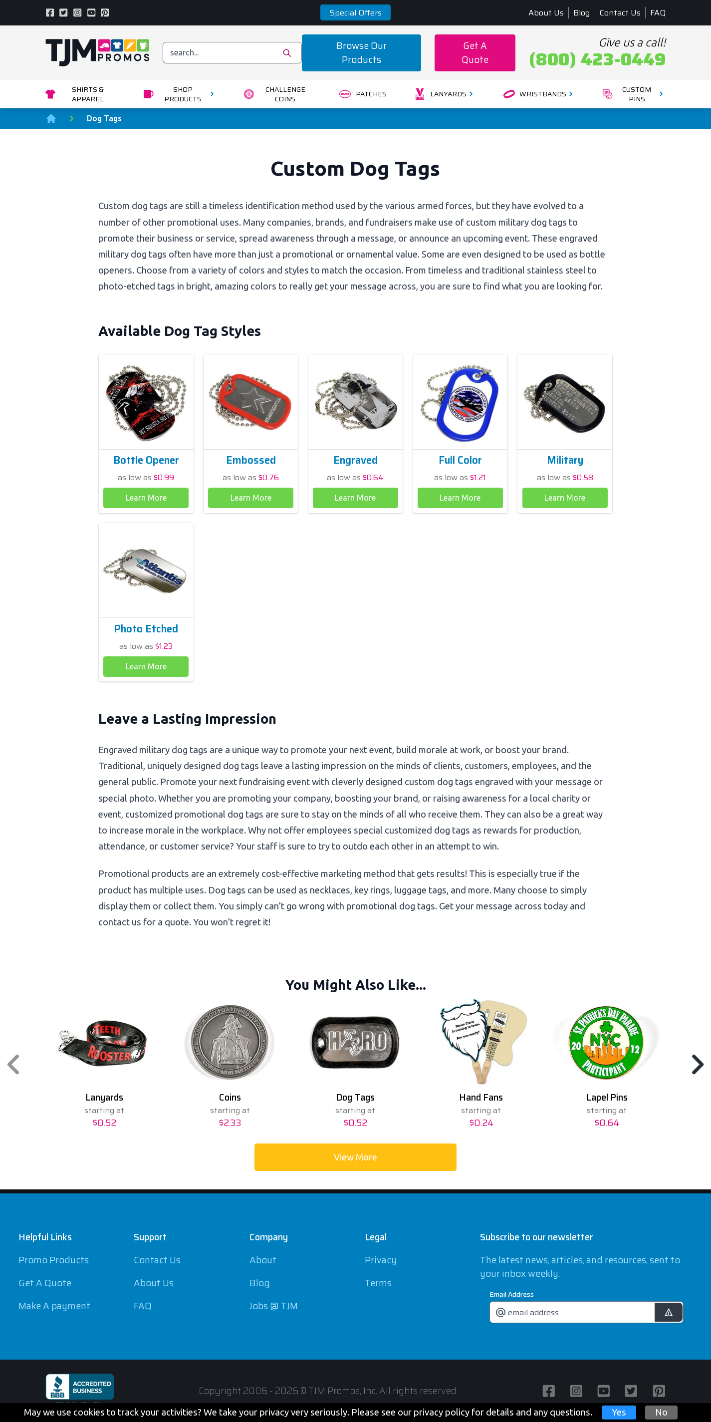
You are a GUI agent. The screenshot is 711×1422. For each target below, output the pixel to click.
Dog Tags (104, 118)
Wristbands (539, 94)
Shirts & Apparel (74, 94)
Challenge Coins (274, 94)
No (661, 1412)
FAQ (658, 12)
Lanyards (445, 94)
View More (355, 1157)
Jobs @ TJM (273, 1306)
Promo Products (53, 1260)
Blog (581, 12)
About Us (546, 12)
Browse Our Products (361, 52)
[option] (104, 1064)
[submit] (668, 1312)
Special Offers (356, 12)
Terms (378, 1283)
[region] (355, 1064)
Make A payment (54, 1306)
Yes (619, 1412)
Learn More (146, 497)
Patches (362, 94)
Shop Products (180, 94)
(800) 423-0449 (597, 59)
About (262, 1260)
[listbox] (355, 1064)
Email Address (511, 1294)
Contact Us (620, 12)
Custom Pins (634, 94)
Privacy (381, 1260)
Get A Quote (475, 52)
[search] (232, 52)
